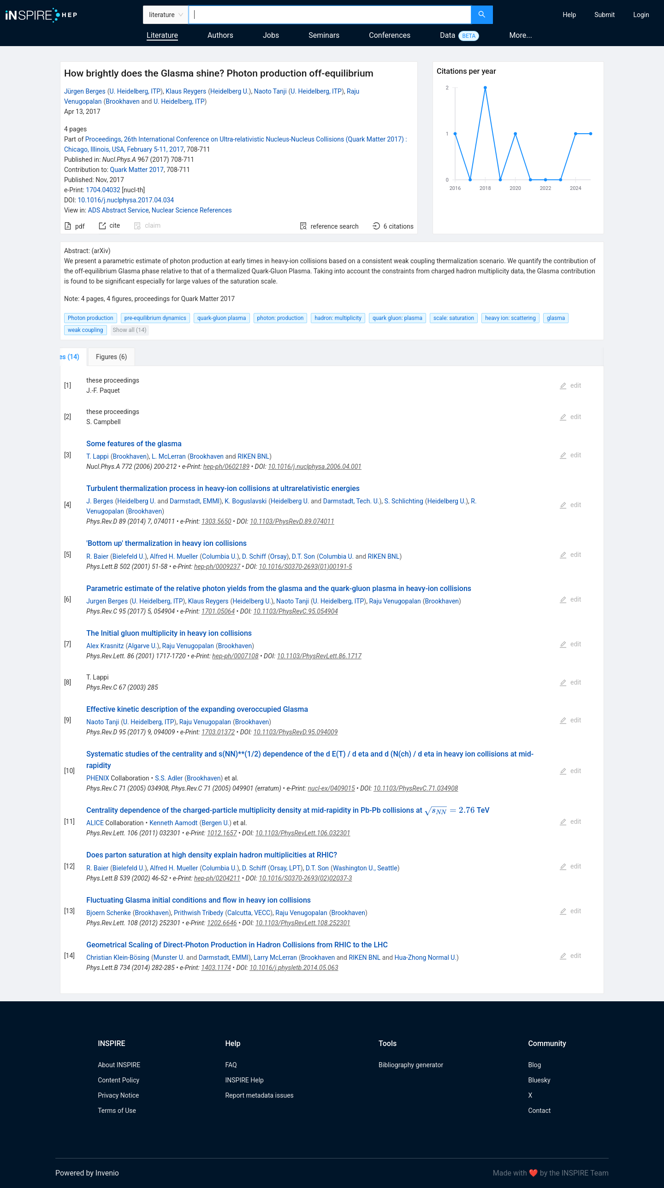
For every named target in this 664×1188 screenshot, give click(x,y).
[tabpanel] (332, 680)
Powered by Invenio (87, 1173)
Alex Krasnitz (105, 646)
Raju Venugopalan (395, 601)
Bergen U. (215, 823)
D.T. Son (303, 556)
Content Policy (118, 1080)
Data (447, 35)
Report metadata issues (259, 1095)
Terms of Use (117, 1110)
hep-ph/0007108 (235, 656)
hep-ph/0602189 (226, 466)
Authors (220, 35)
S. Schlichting (404, 501)
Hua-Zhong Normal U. (426, 957)
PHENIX (97, 778)
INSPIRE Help (244, 1080)
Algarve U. (142, 646)
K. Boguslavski (246, 501)
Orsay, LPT (285, 868)
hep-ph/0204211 (217, 878)
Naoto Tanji (270, 91)
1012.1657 (222, 833)
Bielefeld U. (129, 556)
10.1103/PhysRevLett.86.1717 (319, 656)
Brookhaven (122, 101)
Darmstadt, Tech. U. (351, 501)
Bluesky (539, 1080)
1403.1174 (216, 967)
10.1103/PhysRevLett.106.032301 (302, 833)
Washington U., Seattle (365, 868)
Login (641, 14)
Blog (534, 1065)
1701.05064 (218, 611)
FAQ (231, 1065)
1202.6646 (222, 923)
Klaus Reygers (186, 91)
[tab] (90, 357)
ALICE (95, 823)
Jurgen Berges (107, 601)
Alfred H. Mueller (174, 556)
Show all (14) (130, 329)
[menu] (579, 15)
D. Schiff (254, 556)
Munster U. (169, 957)
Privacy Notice (118, 1095)
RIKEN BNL (253, 456)
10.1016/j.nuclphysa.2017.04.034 (125, 200)
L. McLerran (169, 456)
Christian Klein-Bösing (117, 957)
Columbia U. (219, 556)
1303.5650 (216, 521)
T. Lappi (97, 456)
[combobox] (330, 15)
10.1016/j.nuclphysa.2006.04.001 (315, 466)
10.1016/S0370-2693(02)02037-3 (305, 878)
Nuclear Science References (192, 210)
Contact (539, 1110)
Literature (162, 35)
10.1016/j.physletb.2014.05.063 (293, 967)
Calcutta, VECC (248, 912)
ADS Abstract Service (118, 210)
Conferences (389, 35)
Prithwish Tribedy (198, 912)
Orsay (278, 556)
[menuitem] (569, 15)
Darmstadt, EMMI (194, 501)
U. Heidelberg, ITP (135, 91)
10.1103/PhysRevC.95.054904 (295, 611)
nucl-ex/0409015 (331, 788)
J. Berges (99, 501)
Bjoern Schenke (108, 912)
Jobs (271, 35)
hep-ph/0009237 (217, 566)
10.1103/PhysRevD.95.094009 (295, 732)
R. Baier (97, 556)
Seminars (323, 35)
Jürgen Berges (85, 91)
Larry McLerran (275, 957)
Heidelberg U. (229, 91)
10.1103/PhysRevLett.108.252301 (302, 923)
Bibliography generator (411, 1065)
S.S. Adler (169, 778)
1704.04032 (103, 190)
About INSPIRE (119, 1065)
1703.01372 (218, 732)
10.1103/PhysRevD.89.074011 (292, 521)
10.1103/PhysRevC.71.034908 (416, 788)
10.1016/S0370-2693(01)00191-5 (305, 566)
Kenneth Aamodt (173, 823)
